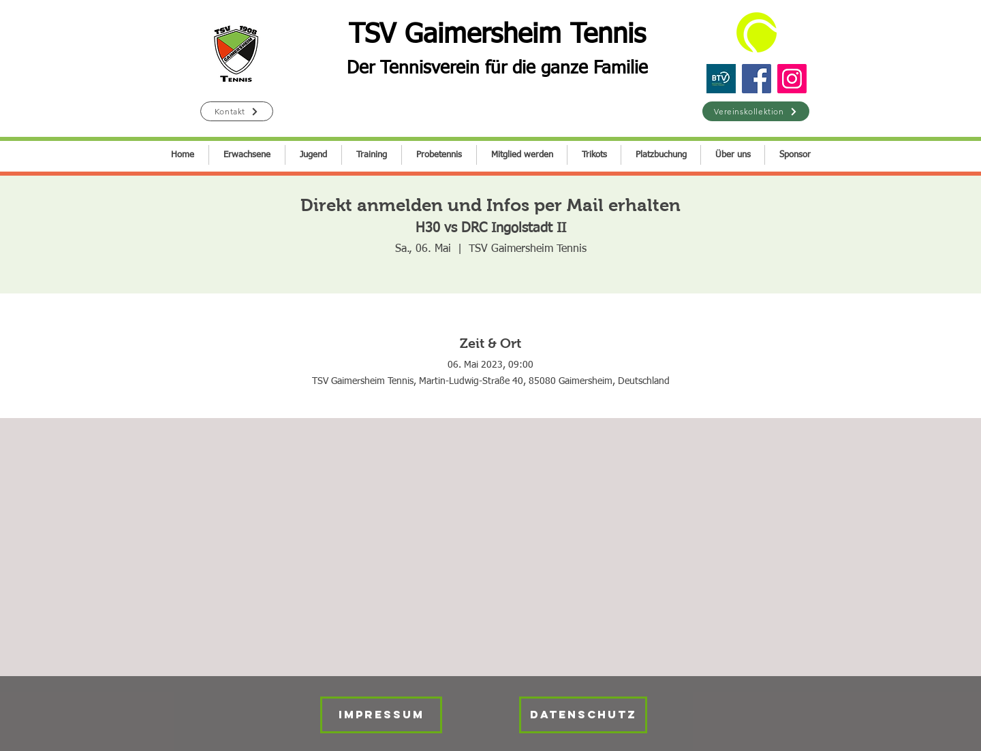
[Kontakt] (236, 111)
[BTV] (721, 78)
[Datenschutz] (583, 715)
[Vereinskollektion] (755, 111)
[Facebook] (756, 78)
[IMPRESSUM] (381, 715)
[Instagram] (792, 78)
